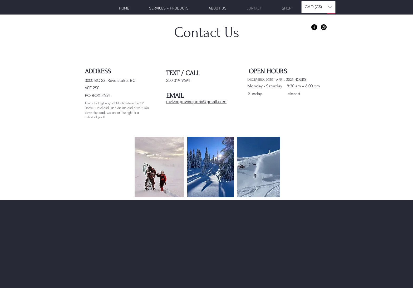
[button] (318, 7)
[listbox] (318, 7)
